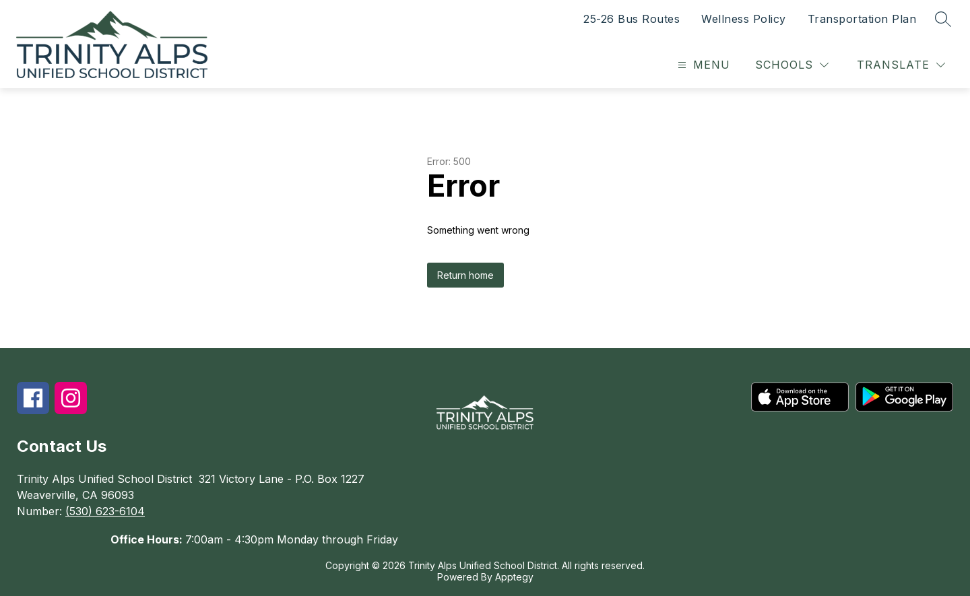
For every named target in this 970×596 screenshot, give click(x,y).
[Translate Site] (900, 65)
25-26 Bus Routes (631, 19)
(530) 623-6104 (105, 511)
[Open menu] (702, 65)
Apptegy (514, 577)
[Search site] (943, 19)
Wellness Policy (743, 19)
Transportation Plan (862, 19)
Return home (465, 275)
